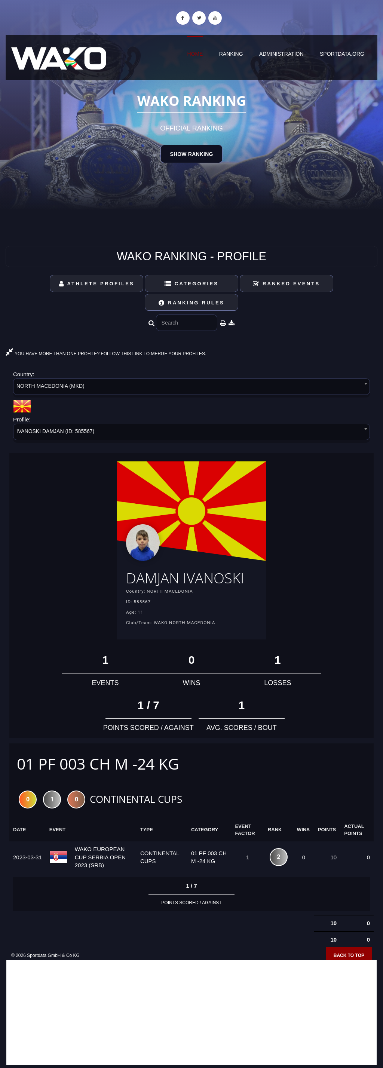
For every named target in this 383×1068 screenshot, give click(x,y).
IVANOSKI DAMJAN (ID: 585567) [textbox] (55, 431)
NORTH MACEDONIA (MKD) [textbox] (50, 386)
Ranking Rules (191, 303)
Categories (192, 283)
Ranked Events (286, 283)
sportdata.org (342, 54)
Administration (281, 54)
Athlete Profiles (96, 283)
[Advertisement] (191, 1013)
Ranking (231, 54)
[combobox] (191, 388)
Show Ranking (191, 154)
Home (195, 54)
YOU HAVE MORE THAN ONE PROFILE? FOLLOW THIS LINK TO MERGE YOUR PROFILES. (106, 353)
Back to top (349, 956)
